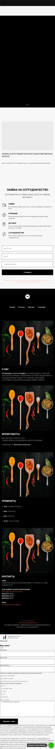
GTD (2, 694)
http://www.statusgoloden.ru (28, 623)
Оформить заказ (9, 721)
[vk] (27, 296)
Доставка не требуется (7, 676)
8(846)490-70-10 (7, 596)
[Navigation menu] (3, 3)
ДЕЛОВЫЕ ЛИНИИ (6, 689)
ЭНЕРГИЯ (4, 697)
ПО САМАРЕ (4, 700)
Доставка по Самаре (6, 679)
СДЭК (3, 691)
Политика (21, 307)
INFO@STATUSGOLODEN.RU (11, 605)
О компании (41, 307)
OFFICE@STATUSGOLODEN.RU (12, 592)
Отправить (27, 272)
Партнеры (31, 307)
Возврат (12, 307)
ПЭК (2, 686)
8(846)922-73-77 (7, 598)
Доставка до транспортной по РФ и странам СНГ (14, 681)
